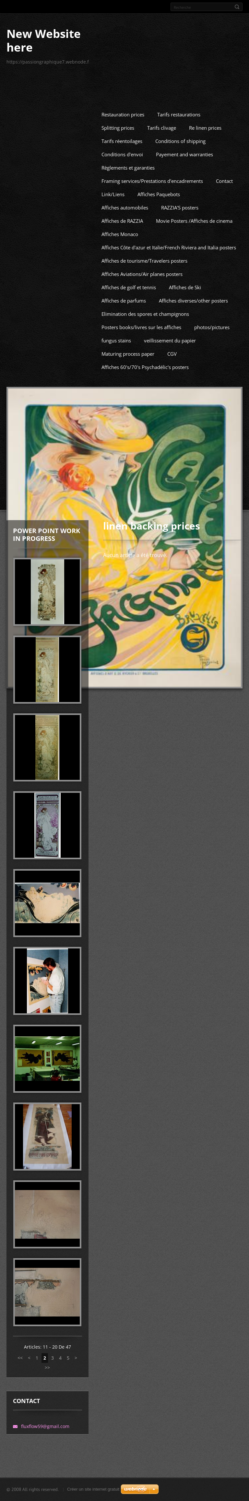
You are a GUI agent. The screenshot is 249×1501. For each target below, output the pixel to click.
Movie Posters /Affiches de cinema (194, 262)
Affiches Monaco (119, 275)
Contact (224, 222)
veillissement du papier (170, 381)
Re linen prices (205, 169)
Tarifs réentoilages (121, 182)
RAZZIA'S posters (179, 248)
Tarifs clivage (161, 169)
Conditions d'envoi (122, 195)
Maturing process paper (127, 395)
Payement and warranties (184, 195)
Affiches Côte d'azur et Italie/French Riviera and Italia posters (168, 288)
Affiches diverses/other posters (193, 342)
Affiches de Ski (185, 328)
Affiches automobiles (124, 248)
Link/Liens (112, 235)
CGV (172, 395)
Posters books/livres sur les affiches (141, 368)
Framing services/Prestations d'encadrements (152, 222)
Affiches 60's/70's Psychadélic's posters (145, 408)
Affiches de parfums (123, 342)
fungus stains (116, 381)
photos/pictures (212, 368)
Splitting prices (117, 169)
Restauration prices (122, 155)
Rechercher (237, 6)
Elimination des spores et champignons (145, 355)
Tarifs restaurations (178, 155)
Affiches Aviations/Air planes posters (142, 315)
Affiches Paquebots (158, 235)
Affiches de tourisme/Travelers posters (144, 302)
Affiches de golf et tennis (128, 328)
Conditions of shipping (180, 182)
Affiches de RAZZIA (122, 262)
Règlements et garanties (128, 209)
